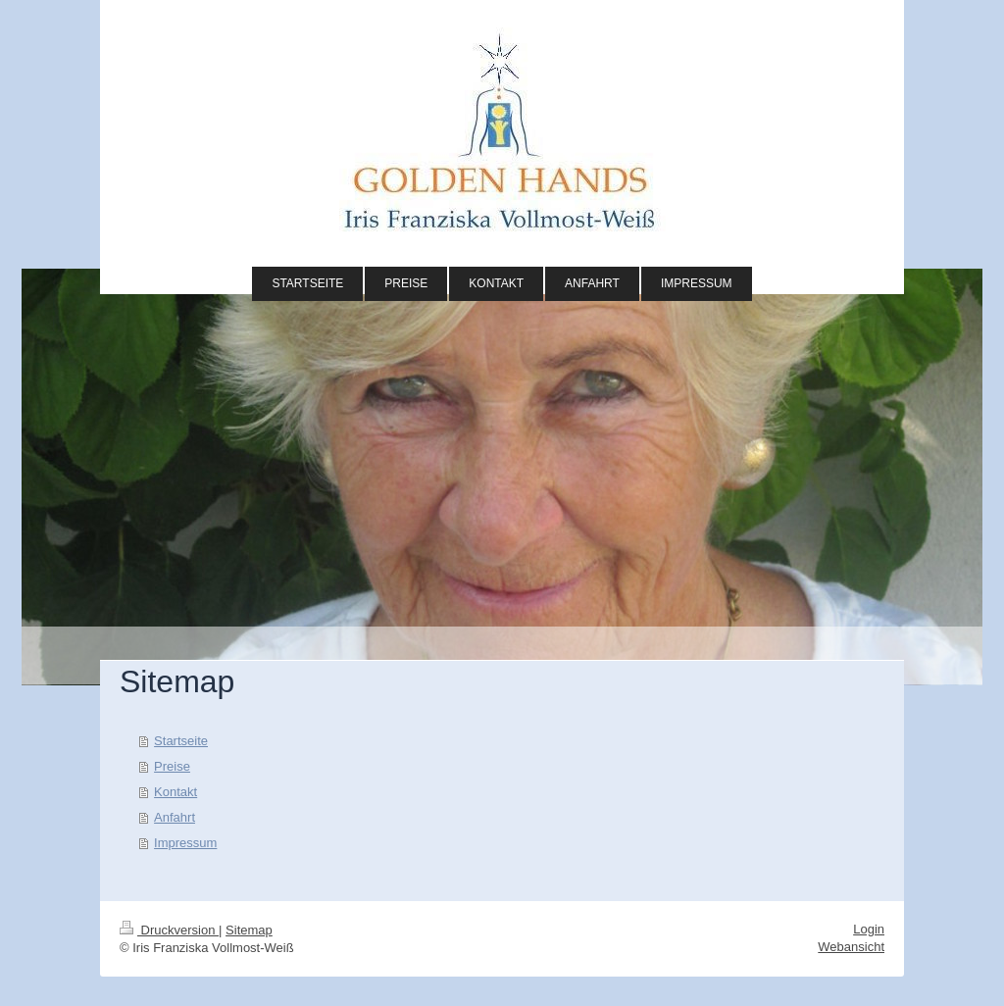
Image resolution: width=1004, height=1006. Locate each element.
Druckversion (169, 930)
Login (868, 929)
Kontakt (175, 791)
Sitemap (249, 930)
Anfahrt (174, 817)
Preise (172, 766)
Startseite (181, 740)
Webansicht (851, 946)
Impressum (185, 842)
